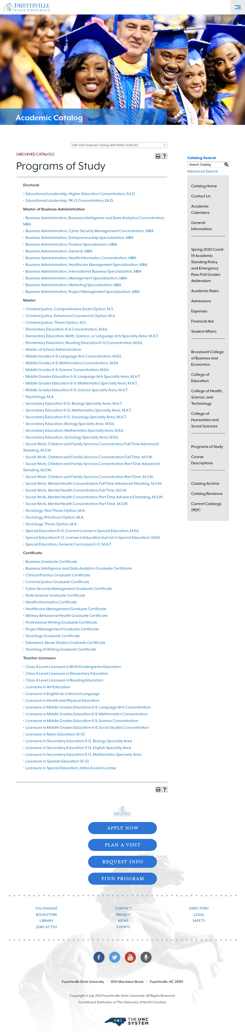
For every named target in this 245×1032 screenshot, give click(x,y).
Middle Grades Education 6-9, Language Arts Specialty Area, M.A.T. (83, 376)
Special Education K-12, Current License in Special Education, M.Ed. (83, 531)
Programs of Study (207, 447)
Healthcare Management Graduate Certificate (66, 609)
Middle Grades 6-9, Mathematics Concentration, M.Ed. (72, 363)
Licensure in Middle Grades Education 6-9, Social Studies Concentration (87, 727)
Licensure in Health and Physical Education (62, 700)
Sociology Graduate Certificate (53, 636)
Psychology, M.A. (40, 397)
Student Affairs (204, 331)
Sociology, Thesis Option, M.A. (51, 524)
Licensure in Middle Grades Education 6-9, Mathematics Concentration (86, 714)
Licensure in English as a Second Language (63, 694)
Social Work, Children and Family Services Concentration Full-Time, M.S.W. (89, 457)
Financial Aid (202, 321)
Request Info (122, 861)
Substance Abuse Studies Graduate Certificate (65, 643)
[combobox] (119, 145)
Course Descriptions (202, 460)
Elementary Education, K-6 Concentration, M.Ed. (67, 329)
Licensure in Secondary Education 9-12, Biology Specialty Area (79, 741)
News (123, 921)
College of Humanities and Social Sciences (205, 419)
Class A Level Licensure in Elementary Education (67, 673)
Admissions (201, 301)
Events (123, 927)
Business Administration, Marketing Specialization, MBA (73, 285)
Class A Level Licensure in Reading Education (64, 680)
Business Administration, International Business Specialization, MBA (83, 271)
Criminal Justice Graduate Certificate (57, 582)
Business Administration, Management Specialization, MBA (76, 278)
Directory (199, 908)
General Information (201, 226)
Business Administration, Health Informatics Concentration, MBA (81, 258)
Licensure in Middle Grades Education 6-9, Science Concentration (82, 721)
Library (47, 921)
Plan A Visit (122, 844)
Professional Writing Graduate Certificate (61, 622)
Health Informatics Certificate (51, 602)
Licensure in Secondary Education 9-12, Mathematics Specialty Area (83, 754)
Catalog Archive (205, 483)
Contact (123, 908)
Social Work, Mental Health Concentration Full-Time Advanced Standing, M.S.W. (94, 483)
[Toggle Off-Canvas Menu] (238, 7)
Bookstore (46, 915)
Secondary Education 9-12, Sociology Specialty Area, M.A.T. (76, 417)
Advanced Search (202, 171)
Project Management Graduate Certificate (62, 629)
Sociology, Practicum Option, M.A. (55, 517)
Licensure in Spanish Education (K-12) (57, 761)
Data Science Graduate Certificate (55, 595)
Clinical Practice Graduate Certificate (58, 575)
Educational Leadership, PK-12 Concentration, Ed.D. (70, 200)
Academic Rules (205, 291)
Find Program (122, 878)
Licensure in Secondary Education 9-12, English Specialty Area (78, 748)
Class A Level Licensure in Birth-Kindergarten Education (73, 667)
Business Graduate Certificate (51, 562)
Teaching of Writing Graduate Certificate (61, 649)
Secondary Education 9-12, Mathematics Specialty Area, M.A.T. (79, 410)
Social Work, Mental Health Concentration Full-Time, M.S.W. (76, 490)
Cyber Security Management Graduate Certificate (69, 589)
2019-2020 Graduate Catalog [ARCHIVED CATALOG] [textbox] (105, 145)
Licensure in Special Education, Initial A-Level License (71, 768)
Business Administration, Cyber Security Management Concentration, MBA (90, 231)
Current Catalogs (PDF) (206, 507)
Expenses (199, 311)
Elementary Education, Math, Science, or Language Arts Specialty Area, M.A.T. (92, 336)
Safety (199, 921)
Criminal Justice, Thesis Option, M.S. (56, 322)
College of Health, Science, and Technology (207, 397)
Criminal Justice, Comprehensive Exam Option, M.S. (70, 309)
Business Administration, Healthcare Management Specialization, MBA (86, 265)
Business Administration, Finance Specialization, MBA (71, 244)
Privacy (123, 915)
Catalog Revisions (207, 494)
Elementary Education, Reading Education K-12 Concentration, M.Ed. (84, 343)
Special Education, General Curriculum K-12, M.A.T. (69, 544)
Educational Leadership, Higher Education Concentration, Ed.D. (80, 194)
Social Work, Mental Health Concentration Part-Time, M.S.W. (77, 504)
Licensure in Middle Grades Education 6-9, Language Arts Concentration (88, 707)
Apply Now (122, 827)
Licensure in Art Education (48, 687)
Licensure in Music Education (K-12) (55, 734)
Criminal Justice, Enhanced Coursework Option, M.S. (70, 316)
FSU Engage (47, 908)
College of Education (200, 377)
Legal (199, 915)
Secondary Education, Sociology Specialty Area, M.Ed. (72, 437)
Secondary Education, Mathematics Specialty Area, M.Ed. (75, 430)
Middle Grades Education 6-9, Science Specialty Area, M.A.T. (77, 390)
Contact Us (200, 196)
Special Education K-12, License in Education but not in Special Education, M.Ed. (93, 537)
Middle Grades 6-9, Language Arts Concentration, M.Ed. (74, 356)
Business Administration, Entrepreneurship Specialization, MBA (79, 238)
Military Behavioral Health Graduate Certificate (67, 616)
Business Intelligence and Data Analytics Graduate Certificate (79, 568)
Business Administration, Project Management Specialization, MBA (83, 292)
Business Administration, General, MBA (59, 251)
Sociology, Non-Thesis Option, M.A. (55, 510)
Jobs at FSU (46, 927)
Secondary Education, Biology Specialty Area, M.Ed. (70, 424)
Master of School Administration (53, 349)
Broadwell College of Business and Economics (207, 358)
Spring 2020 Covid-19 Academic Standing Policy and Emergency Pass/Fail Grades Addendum (207, 265)
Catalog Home (204, 186)
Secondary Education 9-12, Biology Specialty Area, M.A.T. (74, 403)
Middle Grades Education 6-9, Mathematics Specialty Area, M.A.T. (82, 383)
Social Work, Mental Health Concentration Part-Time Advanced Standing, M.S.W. (94, 497)
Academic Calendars (200, 209)
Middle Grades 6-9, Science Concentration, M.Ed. (68, 370)
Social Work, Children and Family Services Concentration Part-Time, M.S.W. (90, 477)
